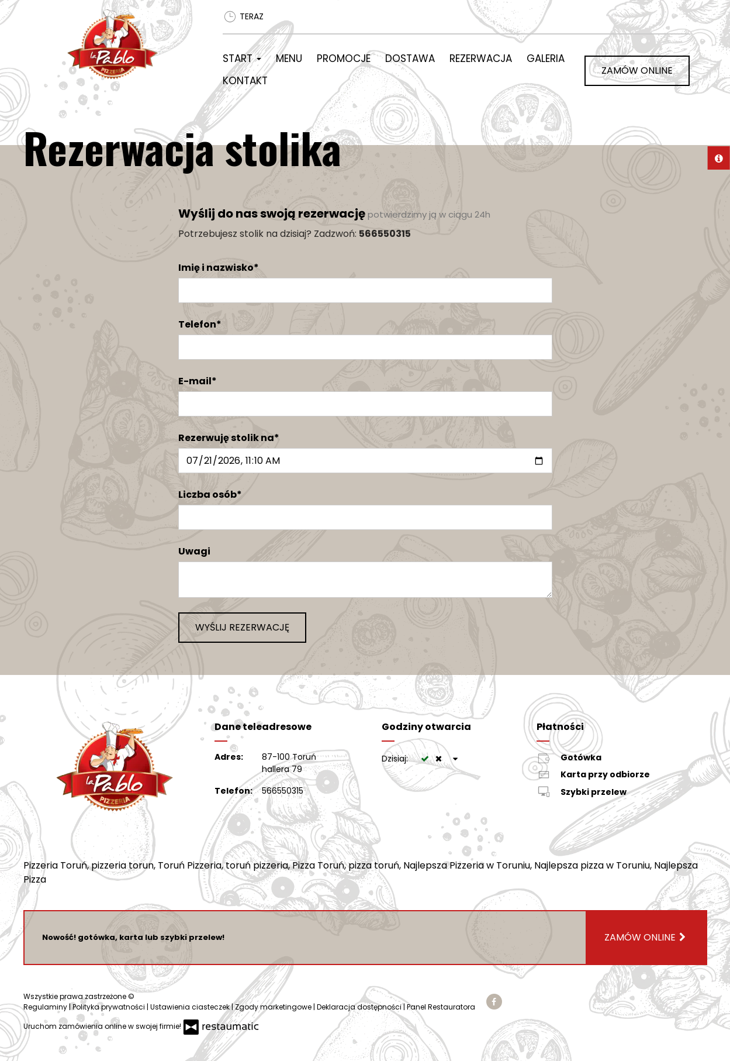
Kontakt (245, 81)
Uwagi (194, 551)
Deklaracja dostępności (360, 1007)
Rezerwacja (480, 58)
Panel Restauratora (441, 1007)
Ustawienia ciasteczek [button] (190, 1007)
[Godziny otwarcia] (455, 759)
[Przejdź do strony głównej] (129, 44)
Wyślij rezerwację (242, 627)
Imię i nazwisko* (218, 267)
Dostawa (410, 58)
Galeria (546, 58)
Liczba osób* (210, 494)
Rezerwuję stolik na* (228, 438)
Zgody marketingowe (274, 1007)
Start (242, 58)
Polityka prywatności (109, 1007)
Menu (289, 58)
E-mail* (197, 381)
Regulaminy (46, 1007)
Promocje (344, 58)
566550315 (282, 791)
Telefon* (200, 324)
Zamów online (637, 70)
